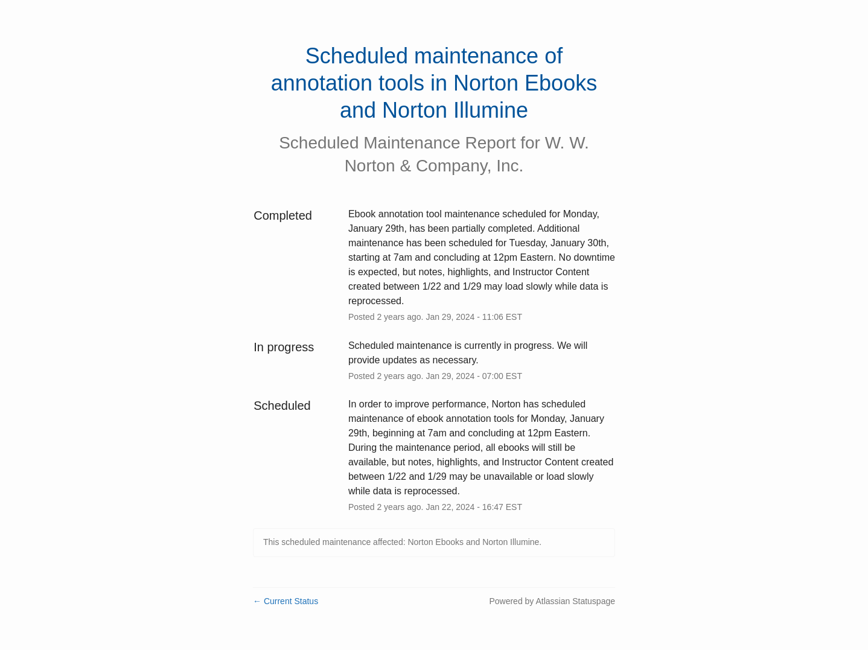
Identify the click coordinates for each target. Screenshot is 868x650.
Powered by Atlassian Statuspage (552, 601)
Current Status (285, 601)
